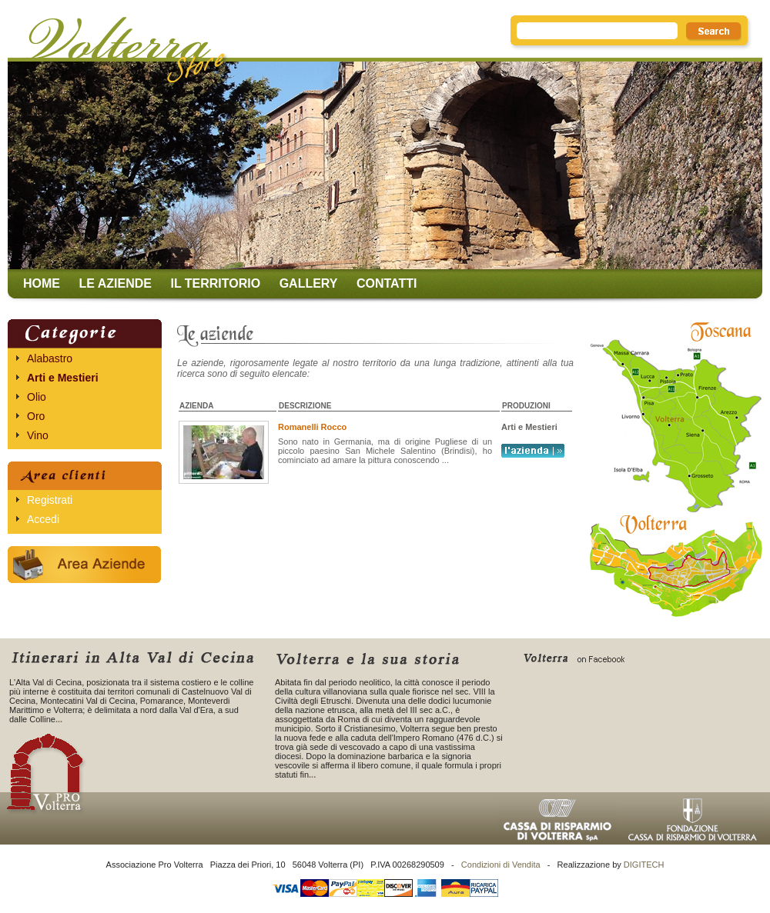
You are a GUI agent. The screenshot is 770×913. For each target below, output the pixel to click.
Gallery (309, 283)
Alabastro (49, 358)
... (58, 719)
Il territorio (215, 283)
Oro (36, 416)
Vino (38, 435)
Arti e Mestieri (63, 378)
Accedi (43, 519)
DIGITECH (644, 864)
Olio (36, 397)
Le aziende (115, 283)
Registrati (49, 500)
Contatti (387, 283)
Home (41, 283)
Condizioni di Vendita (501, 864)
